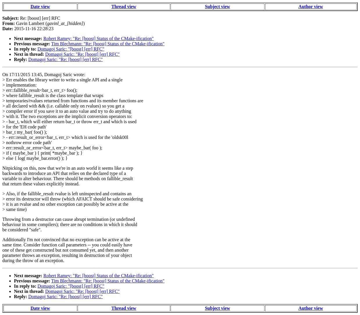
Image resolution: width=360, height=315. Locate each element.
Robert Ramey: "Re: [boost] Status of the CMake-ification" (98, 38)
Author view (310, 6)
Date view (40, 6)
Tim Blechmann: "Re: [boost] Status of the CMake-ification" (107, 43)
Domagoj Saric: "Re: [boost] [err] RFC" (82, 54)
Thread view (123, 6)
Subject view (217, 6)
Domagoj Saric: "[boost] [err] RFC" (70, 48)
